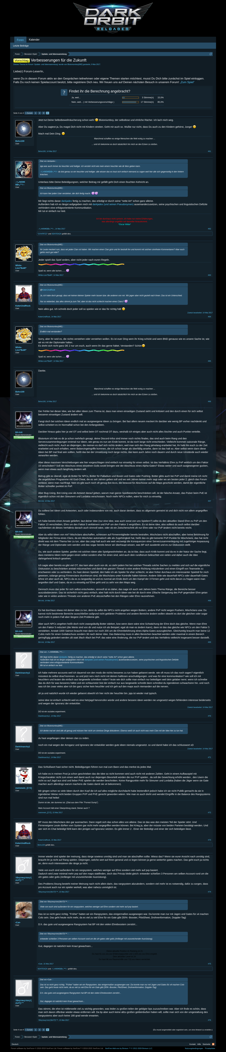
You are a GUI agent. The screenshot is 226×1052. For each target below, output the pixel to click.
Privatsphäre (210, 1048)
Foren (20, 40)
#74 (209, 892)
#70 (209, 716)
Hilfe (199, 1044)
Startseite (206, 1044)
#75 (209, 964)
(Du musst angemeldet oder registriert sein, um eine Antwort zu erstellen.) (183, 1030)
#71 (209, 757)
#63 (209, 275)
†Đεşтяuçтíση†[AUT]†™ (23, 878)
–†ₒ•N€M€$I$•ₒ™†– (20, 183)
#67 (209, 501)
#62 (209, 229)
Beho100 (19, 141)
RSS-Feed (213, 1044)
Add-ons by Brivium (129, 1048)
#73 (209, 840)
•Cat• (17, 922)
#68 (209, 601)
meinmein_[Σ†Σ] (23, 788)
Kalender (34, 39)
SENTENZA (56, 234)
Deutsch (15, 1044)
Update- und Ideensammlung (46, 64)
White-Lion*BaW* (20, 266)
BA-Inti (19, 432)
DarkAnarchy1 (22, 673)
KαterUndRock (23, 306)
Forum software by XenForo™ (80, 1048)
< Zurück (29, 113)
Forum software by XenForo (34, 1048)
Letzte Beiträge (21, 45)
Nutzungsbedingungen (194, 1048)
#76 (209, 1020)
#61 (209, 151)
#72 (209, 812)
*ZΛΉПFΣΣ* (43, 234)
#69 (209, 642)
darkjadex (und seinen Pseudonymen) (113, 204)
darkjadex (66, 201)
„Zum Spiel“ (187, 82)
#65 (209, 361)
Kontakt (192, 1044)
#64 (209, 317)
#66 (209, 401)
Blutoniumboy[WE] (75, 64)
